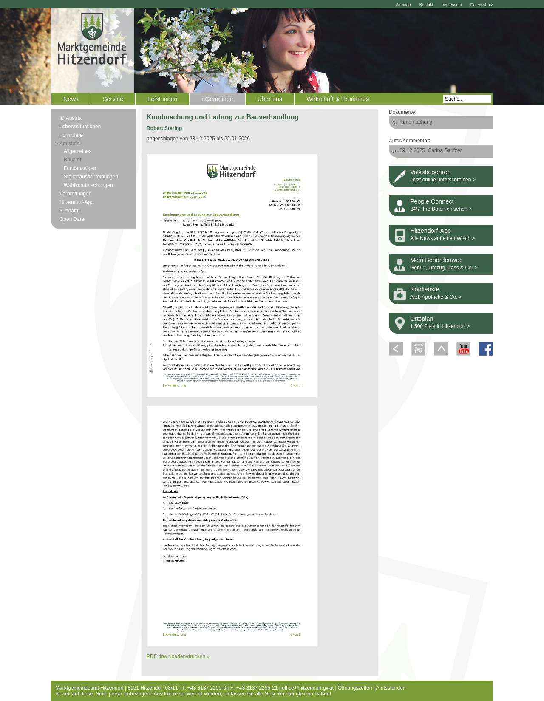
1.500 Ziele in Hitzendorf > (440, 326)
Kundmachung (416, 122)
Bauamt (72, 160)
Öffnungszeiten (355, 688)
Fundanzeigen (80, 168)
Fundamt (69, 211)
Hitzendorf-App (77, 202)
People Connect (431, 201)
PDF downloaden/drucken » (178, 656)
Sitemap (403, 4)
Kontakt (426, 4)
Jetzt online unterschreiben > (443, 180)
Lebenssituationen (80, 127)
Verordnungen (75, 194)
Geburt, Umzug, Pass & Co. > (443, 268)
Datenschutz (481, 4)
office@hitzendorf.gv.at (308, 688)
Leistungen (162, 99)
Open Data (72, 219)
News (71, 99)
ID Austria (71, 118)
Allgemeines (77, 151)
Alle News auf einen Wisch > (442, 238)
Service (113, 99)
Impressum (452, 4)
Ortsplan (421, 318)
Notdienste (424, 289)
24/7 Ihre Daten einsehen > (441, 209)
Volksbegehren (430, 172)
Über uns (270, 99)
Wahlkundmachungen (88, 185)
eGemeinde (217, 99)
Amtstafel (70, 144)
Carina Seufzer (445, 150)
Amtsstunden (391, 688)
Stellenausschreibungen (91, 177)
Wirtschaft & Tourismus (337, 99)
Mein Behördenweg (436, 260)
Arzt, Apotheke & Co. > (436, 297)
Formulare (71, 135)
